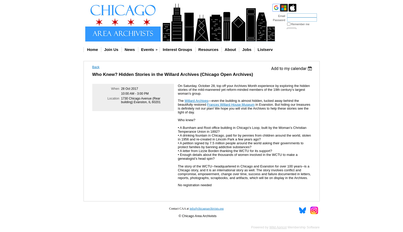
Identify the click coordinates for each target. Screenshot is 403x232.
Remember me (300, 24)
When (115, 89)
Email (280, 15)
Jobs (246, 49)
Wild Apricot (278, 227)
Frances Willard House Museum (231, 104)
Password (278, 20)
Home (92, 49)
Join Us (111, 49)
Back (95, 67)
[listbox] (292, 68)
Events (147, 49)
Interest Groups (177, 49)
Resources (208, 49)
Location (113, 98)
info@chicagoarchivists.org (207, 208)
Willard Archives (196, 101)
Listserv (265, 49)
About (230, 49)
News (130, 49)
